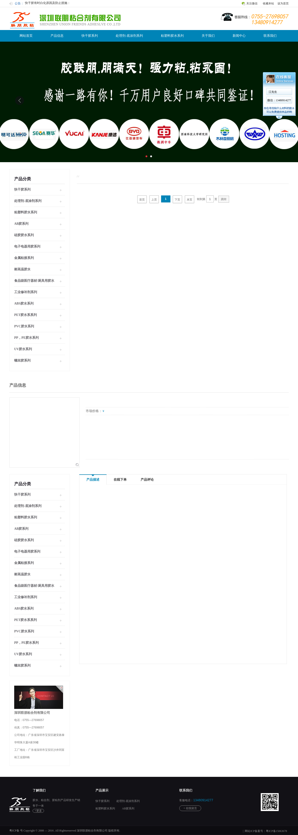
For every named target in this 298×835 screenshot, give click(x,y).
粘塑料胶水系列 (172, 35)
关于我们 (208, 35)
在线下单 (120, 479)
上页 (154, 199)
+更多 (38, 810)
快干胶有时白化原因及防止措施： (47, 3)
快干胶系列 (89, 35)
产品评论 (147, 479)
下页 (177, 199)
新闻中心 (239, 35)
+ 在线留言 (190, 808)
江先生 (273, 92)
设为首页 (283, 3)
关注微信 (251, 3)
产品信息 (57, 35)
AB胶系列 (128, 808)
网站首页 (26, 35)
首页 (142, 199)
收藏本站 (268, 3)
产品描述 (92, 478)
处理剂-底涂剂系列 (129, 35)
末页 (189, 199)
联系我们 (270, 35)
